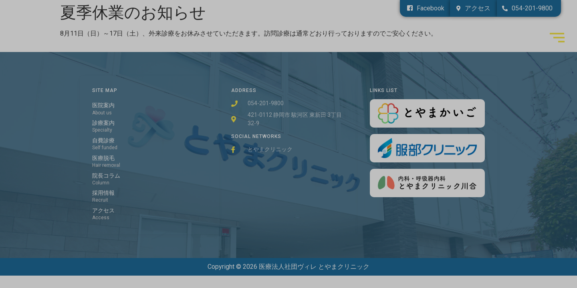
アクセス (103, 210)
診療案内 (103, 123)
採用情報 (103, 193)
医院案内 (103, 105)
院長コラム (106, 176)
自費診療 (103, 140)
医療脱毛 (103, 158)
